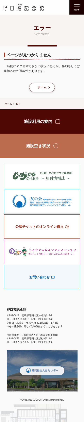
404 (18, 103)
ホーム (42, 87)
